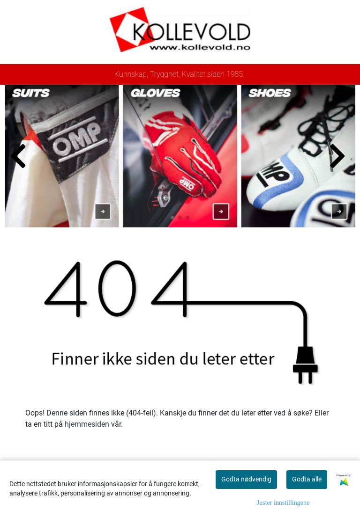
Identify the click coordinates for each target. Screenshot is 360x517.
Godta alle (307, 479)
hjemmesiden (87, 424)
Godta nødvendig (246, 479)
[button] (172, 217)
